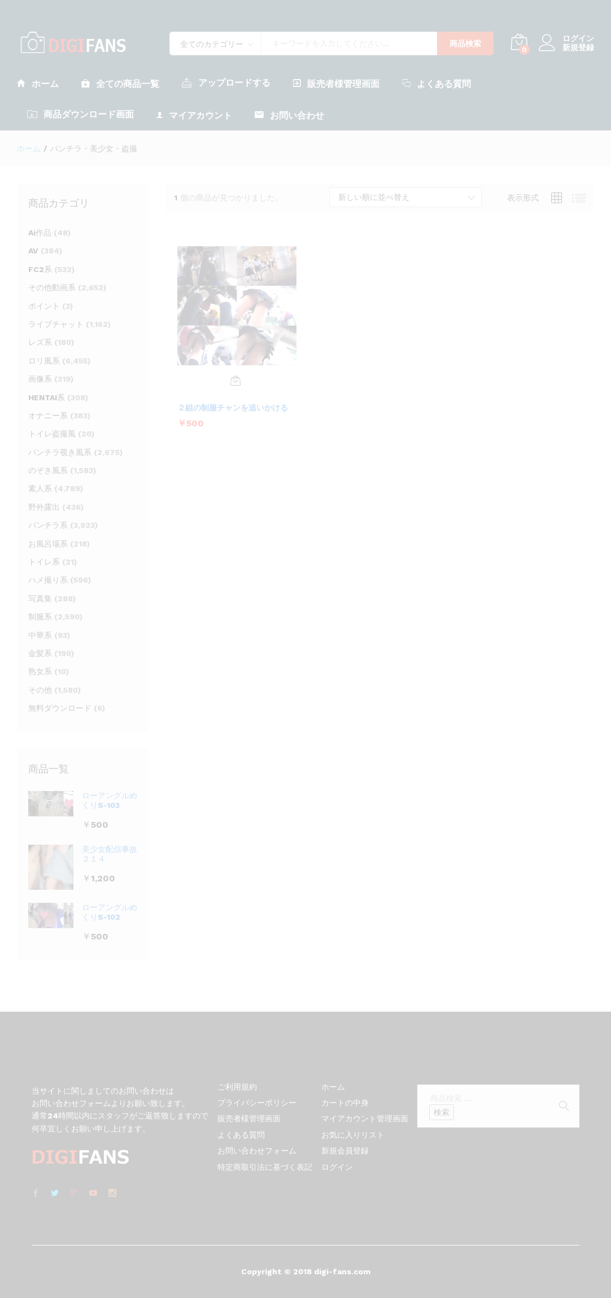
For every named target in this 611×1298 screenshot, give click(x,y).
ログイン (566, 38)
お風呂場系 (48, 543)
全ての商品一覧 (120, 83)
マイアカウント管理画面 (364, 1118)
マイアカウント (194, 115)
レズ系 (40, 342)
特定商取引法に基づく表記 (264, 1167)
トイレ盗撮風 (52, 433)
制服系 (40, 616)
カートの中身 (345, 1102)
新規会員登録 (345, 1150)
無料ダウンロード (59, 708)
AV (33, 250)
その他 (40, 689)
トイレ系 (44, 561)
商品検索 (465, 43)
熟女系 (40, 671)
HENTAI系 (46, 397)
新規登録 (578, 47)
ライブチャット (56, 324)
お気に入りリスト (353, 1134)
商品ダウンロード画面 (80, 114)
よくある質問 (436, 83)
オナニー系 (48, 415)
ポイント (44, 306)
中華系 (40, 635)
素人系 (40, 488)
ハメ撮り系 (48, 579)
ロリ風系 (44, 360)
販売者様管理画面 (336, 83)
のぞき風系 (48, 470)
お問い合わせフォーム (256, 1150)
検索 (441, 1112)
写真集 (40, 598)
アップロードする (226, 82)
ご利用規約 (237, 1086)
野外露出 (44, 507)
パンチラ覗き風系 (59, 452)
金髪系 (40, 653)
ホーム (38, 83)
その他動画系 (52, 287)
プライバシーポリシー (256, 1102)
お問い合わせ (289, 115)
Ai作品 (39, 232)
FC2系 (40, 269)
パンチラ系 (48, 525)
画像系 (40, 378)
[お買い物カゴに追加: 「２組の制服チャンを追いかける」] (235, 380)
